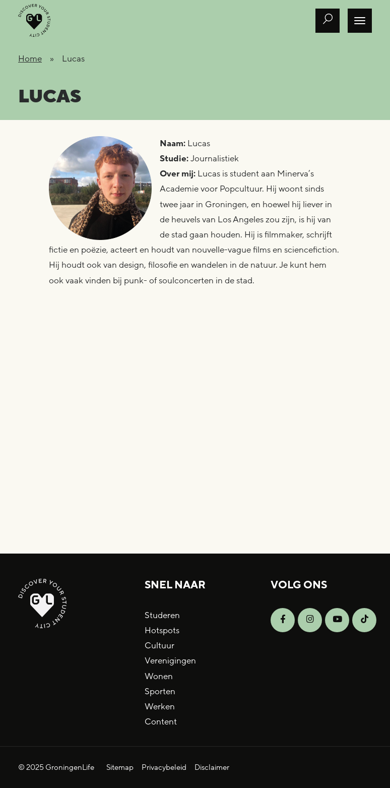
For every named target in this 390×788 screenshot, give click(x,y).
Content (161, 722)
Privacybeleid (164, 767)
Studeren (162, 615)
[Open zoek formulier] (327, 21)
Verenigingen (170, 660)
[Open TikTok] (364, 620)
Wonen (159, 676)
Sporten (160, 691)
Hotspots (162, 630)
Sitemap (120, 767)
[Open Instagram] (310, 620)
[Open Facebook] (283, 620)
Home (30, 59)
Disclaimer (211, 767)
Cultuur (159, 645)
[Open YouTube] (337, 620)
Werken (160, 706)
